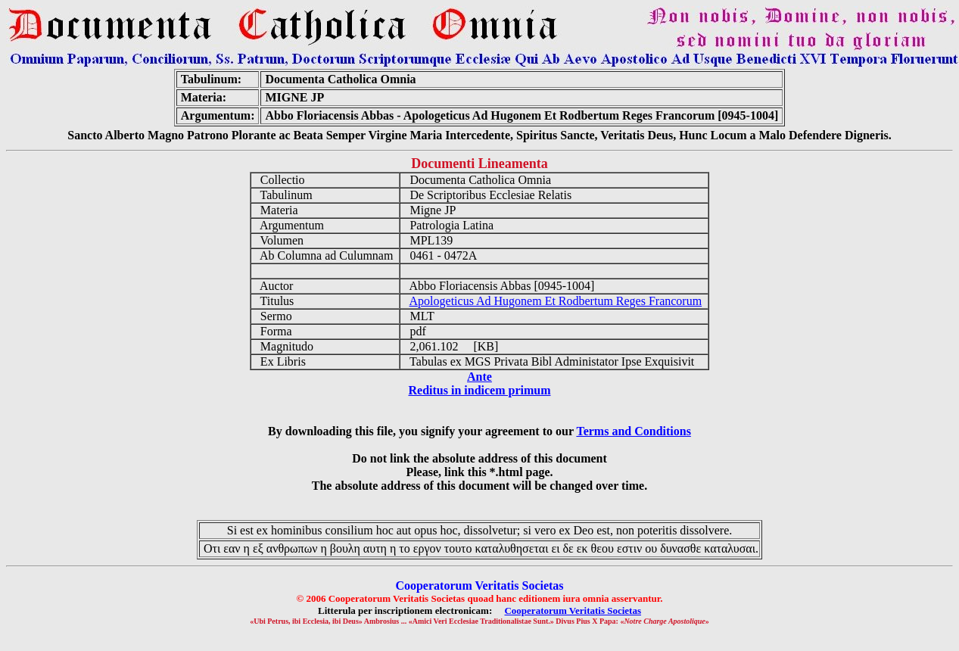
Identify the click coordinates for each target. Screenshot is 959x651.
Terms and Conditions (633, 431)
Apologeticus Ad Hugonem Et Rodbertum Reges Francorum (555, 300)
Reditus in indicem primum (479, 390)
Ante (479, 376)
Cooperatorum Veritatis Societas (572, 610)
